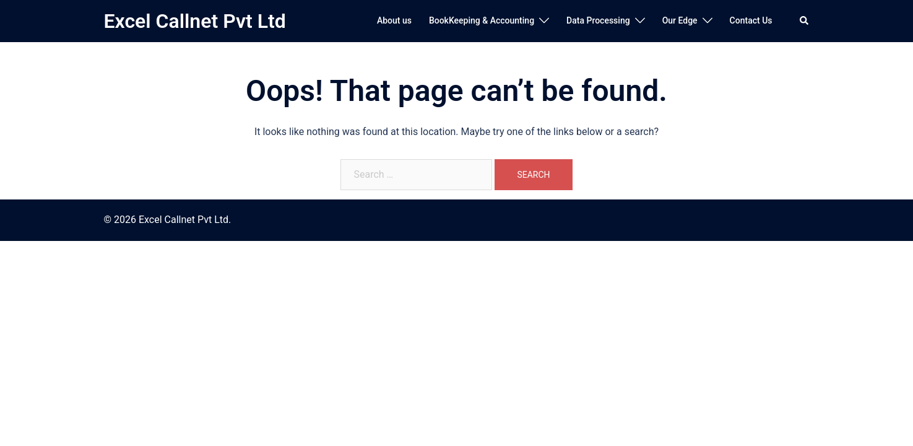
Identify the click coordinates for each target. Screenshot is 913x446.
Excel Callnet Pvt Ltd (195, 21)
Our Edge (680, 20)
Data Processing (598, 20)
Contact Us (751, 20)
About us (394, 20)
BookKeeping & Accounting (481, 20)
